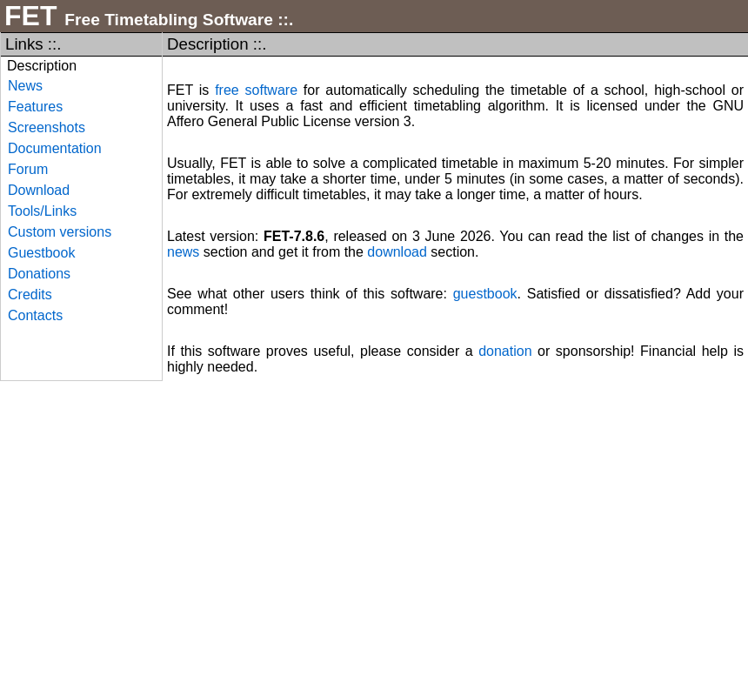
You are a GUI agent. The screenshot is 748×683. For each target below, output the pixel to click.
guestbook (485, 293)
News (25, 85)
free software (256, 90)
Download (39, 190)
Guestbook (41, 252)
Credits (30, 294)
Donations (39, 273)
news (183, 251)
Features (35, 106)
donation (504, 351)
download (397, 251)
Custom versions (59, 231)
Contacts (35, 315)
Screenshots (46, 127)
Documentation (55, 148)
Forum (28, 169)
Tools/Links (42, 211)
